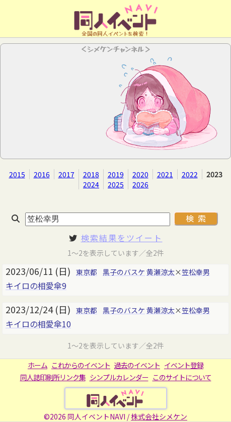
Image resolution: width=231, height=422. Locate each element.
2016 (42, 174)
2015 (17, 174)
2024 (91, 184)
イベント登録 (183, 365)
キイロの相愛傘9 (36, 285)
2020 (140, 174)
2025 (116, 184)
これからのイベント (80, 365)
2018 (91, 174)
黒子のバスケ (124, 272)
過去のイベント (137, 365)
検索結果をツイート (122, 238)
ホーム (37, 365)
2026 (140, 184)
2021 (165, 174)
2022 (190, 174)
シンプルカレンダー (119, 377)
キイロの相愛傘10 (38, 324)
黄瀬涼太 (160, 272)
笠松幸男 (196, 272)
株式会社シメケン (159, 416)
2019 (116, 174)
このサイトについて (181, 377)
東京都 (86, 272)
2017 (66, 174)
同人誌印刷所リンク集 (53, 377)
